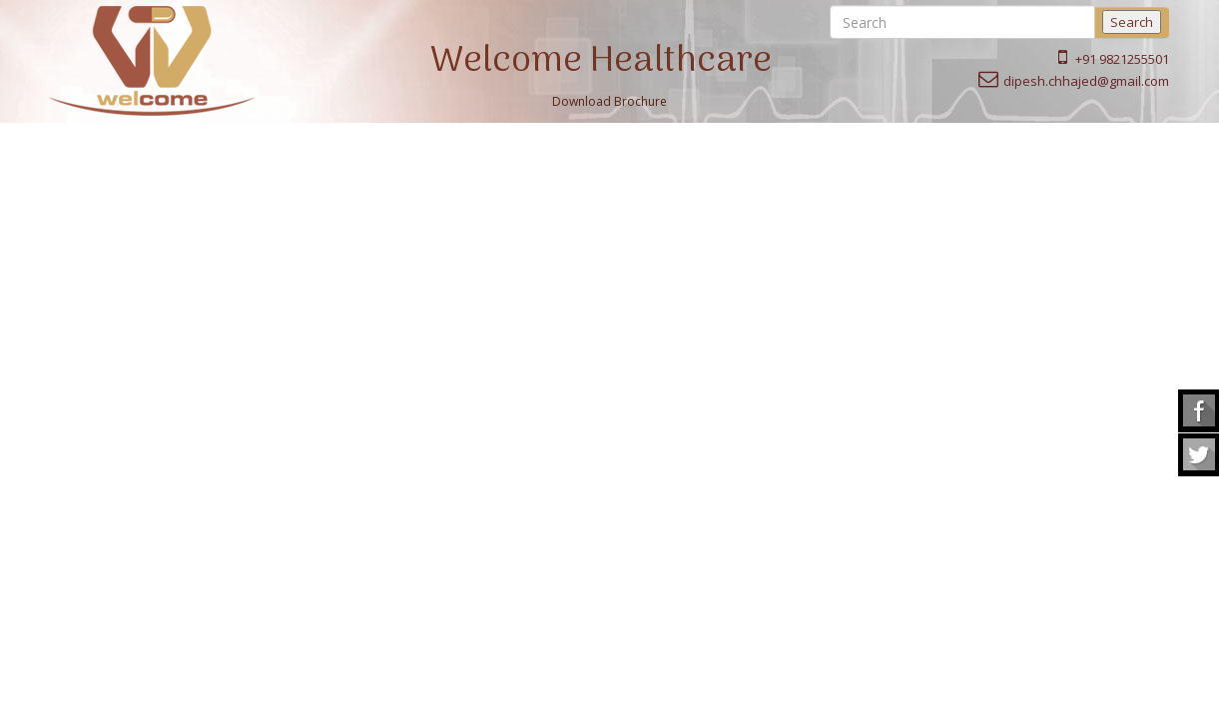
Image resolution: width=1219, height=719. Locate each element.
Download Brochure (609, 101)
